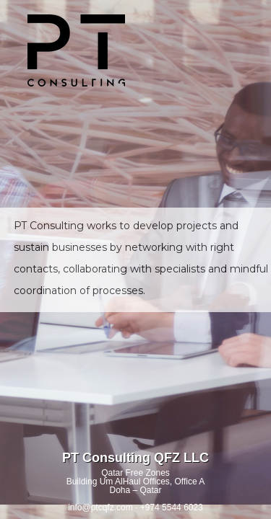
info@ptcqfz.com (100, 507)
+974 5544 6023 (171, 507)
